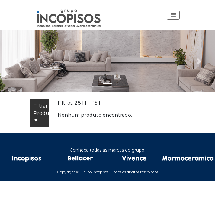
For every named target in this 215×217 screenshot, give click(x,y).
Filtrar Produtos (41, 113)
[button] (173, 15)
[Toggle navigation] (173, 15)
